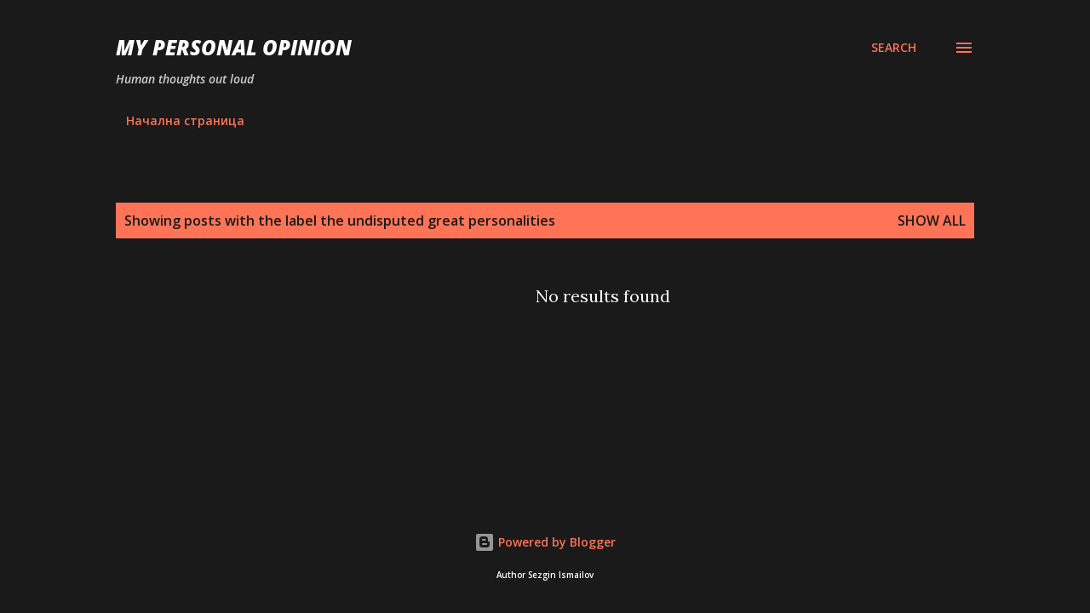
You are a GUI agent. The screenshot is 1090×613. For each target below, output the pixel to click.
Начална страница (185, 120)
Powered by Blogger (545, 542)
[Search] (893, 47)
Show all (932, 220)
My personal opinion (234, 47)
